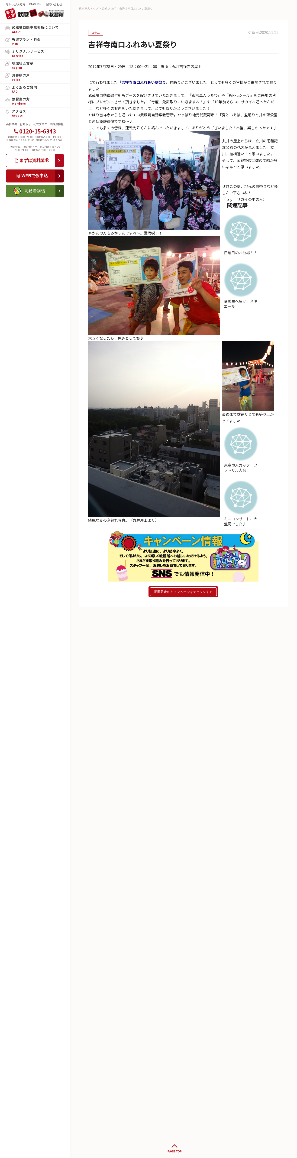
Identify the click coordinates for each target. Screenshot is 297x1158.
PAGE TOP (175, 1151)
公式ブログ (40, 124)
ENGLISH (35, 4)
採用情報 (58, 124)
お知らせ (25, 124)
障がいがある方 (15, 4)
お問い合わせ (53, 4)
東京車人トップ (88, 8)
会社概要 (11, 124)
